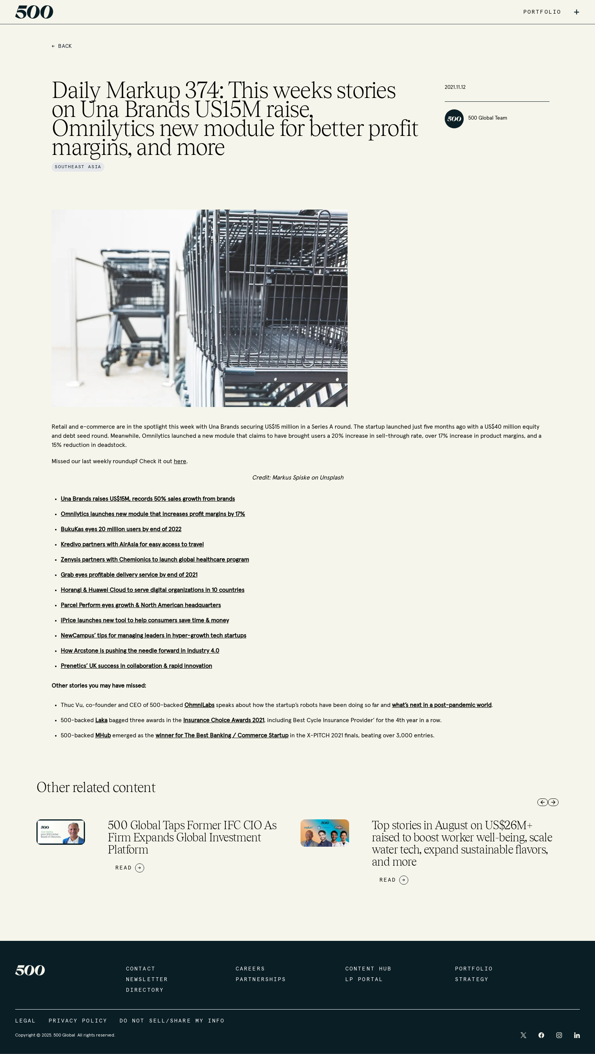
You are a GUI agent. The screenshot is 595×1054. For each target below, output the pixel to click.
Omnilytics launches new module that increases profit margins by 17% (153, 514)
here (180, 461)
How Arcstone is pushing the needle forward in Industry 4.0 (140, 651)
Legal (25, 1021)
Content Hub (368, 969)
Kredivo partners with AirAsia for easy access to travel (132, 544)
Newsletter (147, 979)
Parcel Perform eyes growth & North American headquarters (141, 605)
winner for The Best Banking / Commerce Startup (222, 735)
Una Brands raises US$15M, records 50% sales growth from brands (148, 499)
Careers (250, 969)
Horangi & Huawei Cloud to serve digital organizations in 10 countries (152, 590)
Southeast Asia (78, 167)
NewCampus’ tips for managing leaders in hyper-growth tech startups (153, 636)
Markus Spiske (291, 478)
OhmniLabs (199, 705)
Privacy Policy (78, 1021)
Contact (141, 969)
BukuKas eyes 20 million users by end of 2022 (121, 529)
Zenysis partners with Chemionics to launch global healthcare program (155, 560)
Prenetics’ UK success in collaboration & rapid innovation (136, 666)
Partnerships (261, 979)
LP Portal (364, 979)
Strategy (472, 979)
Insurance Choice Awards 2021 (223, 720)
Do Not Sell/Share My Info (172, 1021)
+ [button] (576, 12)
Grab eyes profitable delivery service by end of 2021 (129, 575)
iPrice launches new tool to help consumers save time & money (145, 620)
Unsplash (330, 478)
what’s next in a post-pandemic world (441, 705)
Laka (101, 720)
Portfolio (474, 969)
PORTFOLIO (542, 12)
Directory (145, 990)
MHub (103, 735)
